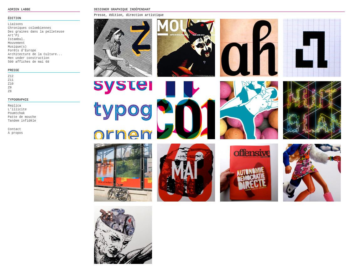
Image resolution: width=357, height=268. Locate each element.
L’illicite (17, 109)
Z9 (10, 87)
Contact (14, 129)
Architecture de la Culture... (35, 54)
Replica (14, 106)
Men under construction (28, 58)
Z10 (10, 84)
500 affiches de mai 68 (28, 62)
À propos (15, 133)
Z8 (10, 91)
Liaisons (15, 24)
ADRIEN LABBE (19, 9)
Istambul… (16, 39)
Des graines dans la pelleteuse (36, 32)
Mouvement (16, 43)
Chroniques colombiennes (29, 28)
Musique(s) (17, 47)
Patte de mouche (22, 117)
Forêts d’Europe (22, 50)
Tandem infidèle (22, 121)
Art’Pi (13, 35)
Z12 (10, 76)
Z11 (10, 80)
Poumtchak (16, 113)
